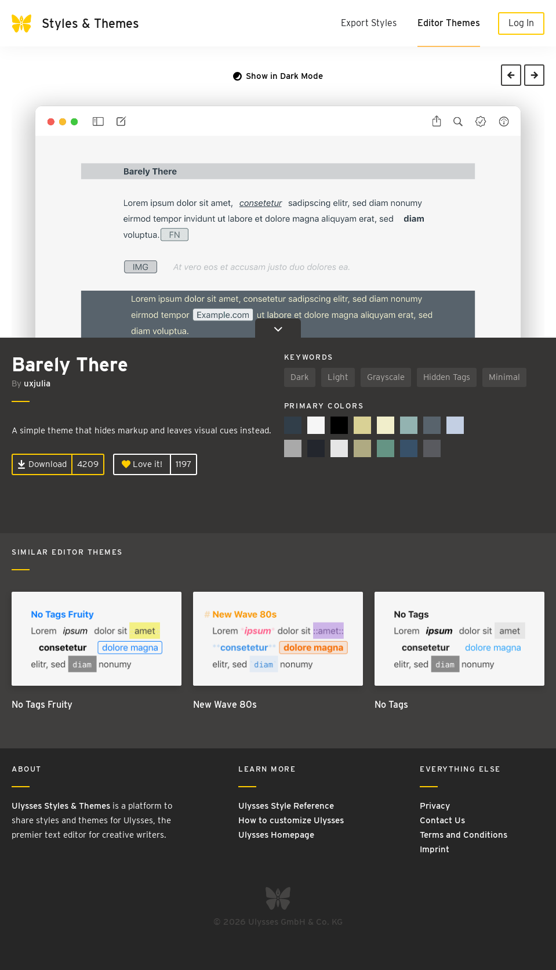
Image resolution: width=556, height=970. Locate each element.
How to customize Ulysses (291, 820)
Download (42, 464)
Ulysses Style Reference (286, 806)
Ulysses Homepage (276, 835)
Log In (521, 22)
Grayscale (386, 377)
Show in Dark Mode (278, 76)
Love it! (142, 464)
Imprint (434, 849)
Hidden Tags (446, 377)
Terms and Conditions (463, 835)
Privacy (435, 806)
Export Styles (369, 22)
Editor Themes (448, 22)
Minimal (504, 377)
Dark (299, 377)
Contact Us (442, 820)
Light (338, 377)
